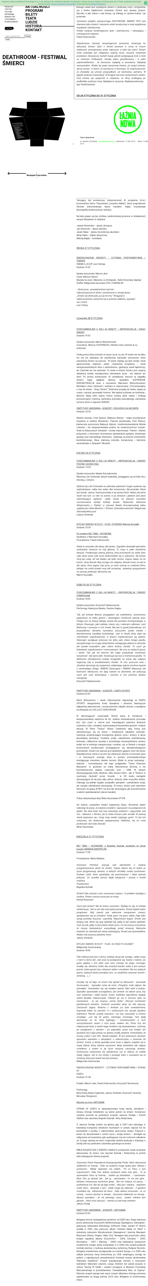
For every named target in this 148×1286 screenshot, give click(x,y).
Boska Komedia (11, 22)
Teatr (30, 18)
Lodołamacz (10, 19)
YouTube (8, 12)
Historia (33, 26)
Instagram (9, 14)
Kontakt (33, 30)
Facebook (9, 7)
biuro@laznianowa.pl (107, 141)
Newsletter (10, 17)
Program (34, 10)
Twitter (8, 9)
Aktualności (37, 7)
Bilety (31, 14)
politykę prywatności (98, 4)
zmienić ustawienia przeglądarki (63, 4)
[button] (27, 36)
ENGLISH (8, 30)
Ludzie (31, 22)
